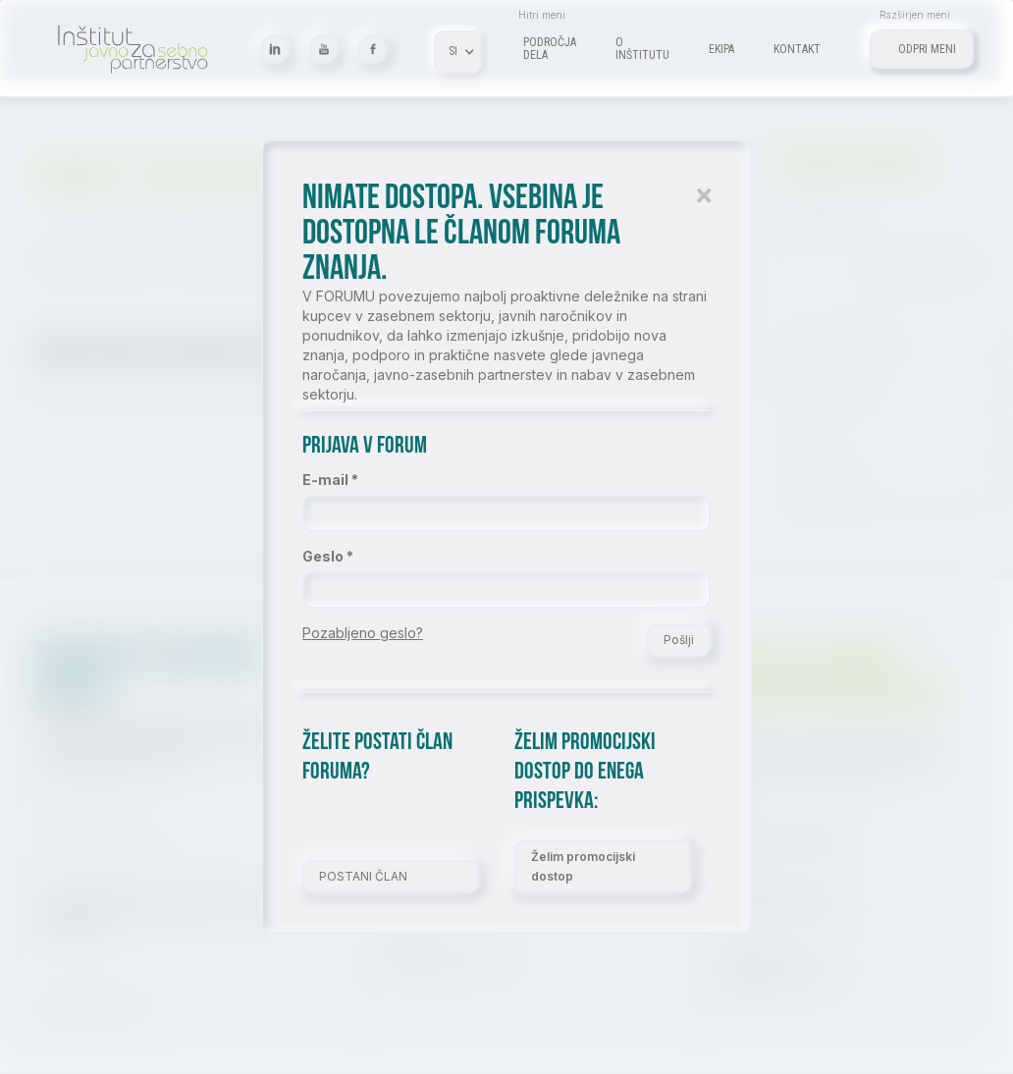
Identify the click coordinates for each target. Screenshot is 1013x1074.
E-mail (325, 479)
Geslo (323, 556)
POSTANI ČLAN (363, 876)
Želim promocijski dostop (583, 866)
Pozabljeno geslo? (362, 632)
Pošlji (679, 639)
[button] (458, 52)
